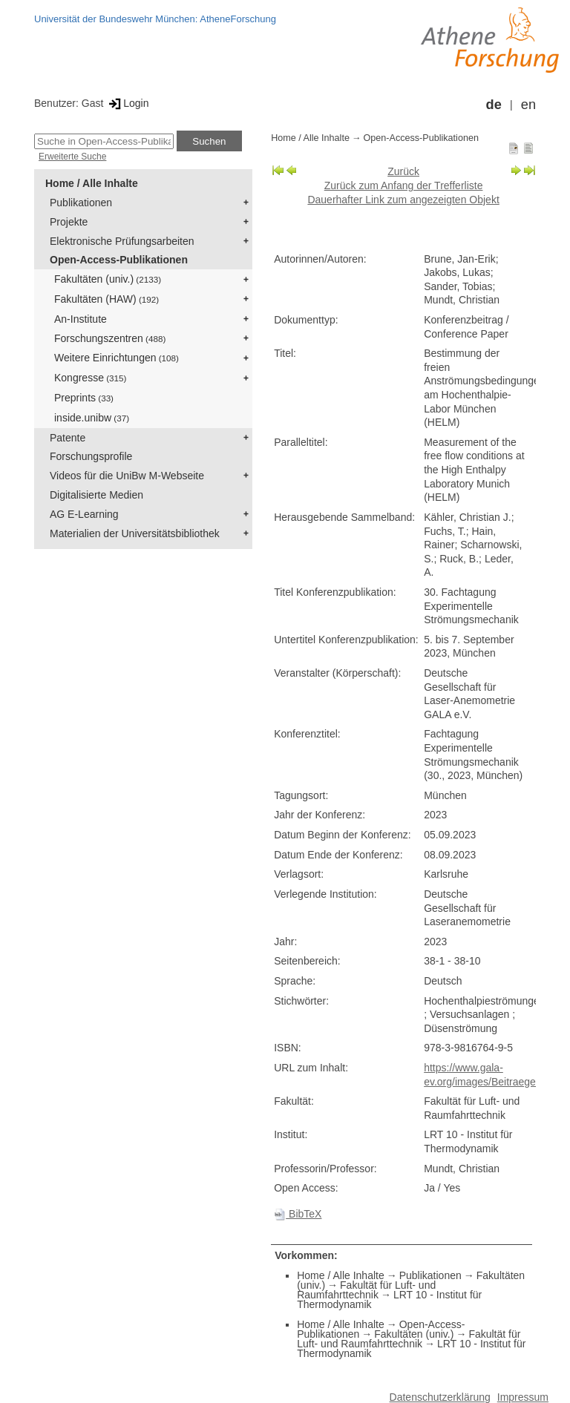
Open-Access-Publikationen (119, 260)
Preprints (84, 398)
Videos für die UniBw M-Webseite (127, 476)
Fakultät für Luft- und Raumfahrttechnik (366, 1290)
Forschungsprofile (91, 456)
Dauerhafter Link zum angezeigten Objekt (403, 200)
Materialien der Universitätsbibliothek (135, 533)
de (494, 104)
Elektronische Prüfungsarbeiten (122, 241)
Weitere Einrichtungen (116, 358)
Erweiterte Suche (72, 156)
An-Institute (80, 319)
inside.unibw (91, 418)
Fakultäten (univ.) (107, 279)
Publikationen (81, 202)
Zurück (403, 171)
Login (127, 103)
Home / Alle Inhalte (91, 183)
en (528, 104)
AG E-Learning (84, 514)
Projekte (69, 222)
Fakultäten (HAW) (106, 299)
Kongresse (90, 378)
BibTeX (297, 1214)
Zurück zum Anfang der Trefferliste (403, 185)
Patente (67, 438)
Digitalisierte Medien (96, 495)
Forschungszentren (110, 338)
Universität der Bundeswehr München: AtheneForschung (155, 18)
